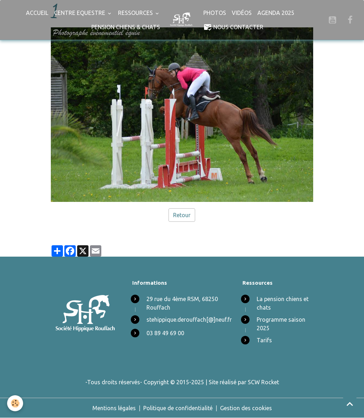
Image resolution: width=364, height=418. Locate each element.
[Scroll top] (350, 404)
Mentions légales (114, 408)
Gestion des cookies (246, 408)
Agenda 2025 (275, 13)
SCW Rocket (263, 382)
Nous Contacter (233, 27)
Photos (214, 13)
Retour (182, 215)
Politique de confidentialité (178, 408)
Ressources (136, 13)
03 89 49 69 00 (165, 333)
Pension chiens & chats (125, 27)
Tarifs (264, 340)
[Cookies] (15, 403)
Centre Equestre (80, 13)
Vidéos (242, 13)
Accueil (37, 13)
